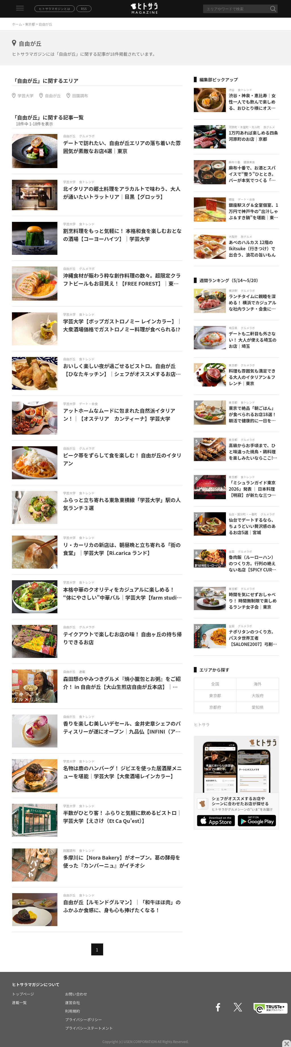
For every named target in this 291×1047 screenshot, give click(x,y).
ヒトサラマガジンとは (54, 9)
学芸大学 (26, 95)
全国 (215, 684)
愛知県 (258, 707)
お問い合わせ (76, 994)
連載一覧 (19, 1002)
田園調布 (80, 95)
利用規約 (72, 1011)
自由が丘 (53, 95)
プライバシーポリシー (83, 1019)
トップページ (23, 994)
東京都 (30, 24)
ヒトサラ (202, 724)
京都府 (215, 707)
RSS (84, 9)
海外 (258, 684)
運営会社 (72, 1002)
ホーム (17, 24)
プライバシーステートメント (89, 1028)
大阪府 (258, 695)
